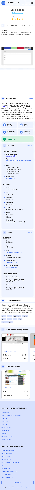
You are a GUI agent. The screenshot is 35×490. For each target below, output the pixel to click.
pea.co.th (4, 433)
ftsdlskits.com (6, 468)
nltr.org (4, 418)
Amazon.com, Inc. (11, 156)
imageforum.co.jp (9, 351)
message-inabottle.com (9, 471)
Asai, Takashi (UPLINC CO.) (14, 252)
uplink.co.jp (4, 107)
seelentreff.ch (6, 439)
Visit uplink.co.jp (17, 13)
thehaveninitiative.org (8, 450)
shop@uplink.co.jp (11, 267)
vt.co (3, 465)
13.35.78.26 (16, 161)
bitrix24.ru (5, 430)
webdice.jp (7, 388)
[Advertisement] (17, 41)
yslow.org (4, 421)
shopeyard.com (7, 453)
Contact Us (17, 482)
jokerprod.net (6, 427)
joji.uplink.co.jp (10, 178)
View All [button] (31, 98)
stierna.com (5, 456)
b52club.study (6, 474)
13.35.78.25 (9, 161)
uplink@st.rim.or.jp (11, 262)
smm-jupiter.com (7, 477)
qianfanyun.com (7, 436)
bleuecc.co (5, 412)
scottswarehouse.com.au (10, 462)
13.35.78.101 (24, 161)
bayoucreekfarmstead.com (11, 415)
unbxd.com (5, 424)
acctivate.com (6, 459)
